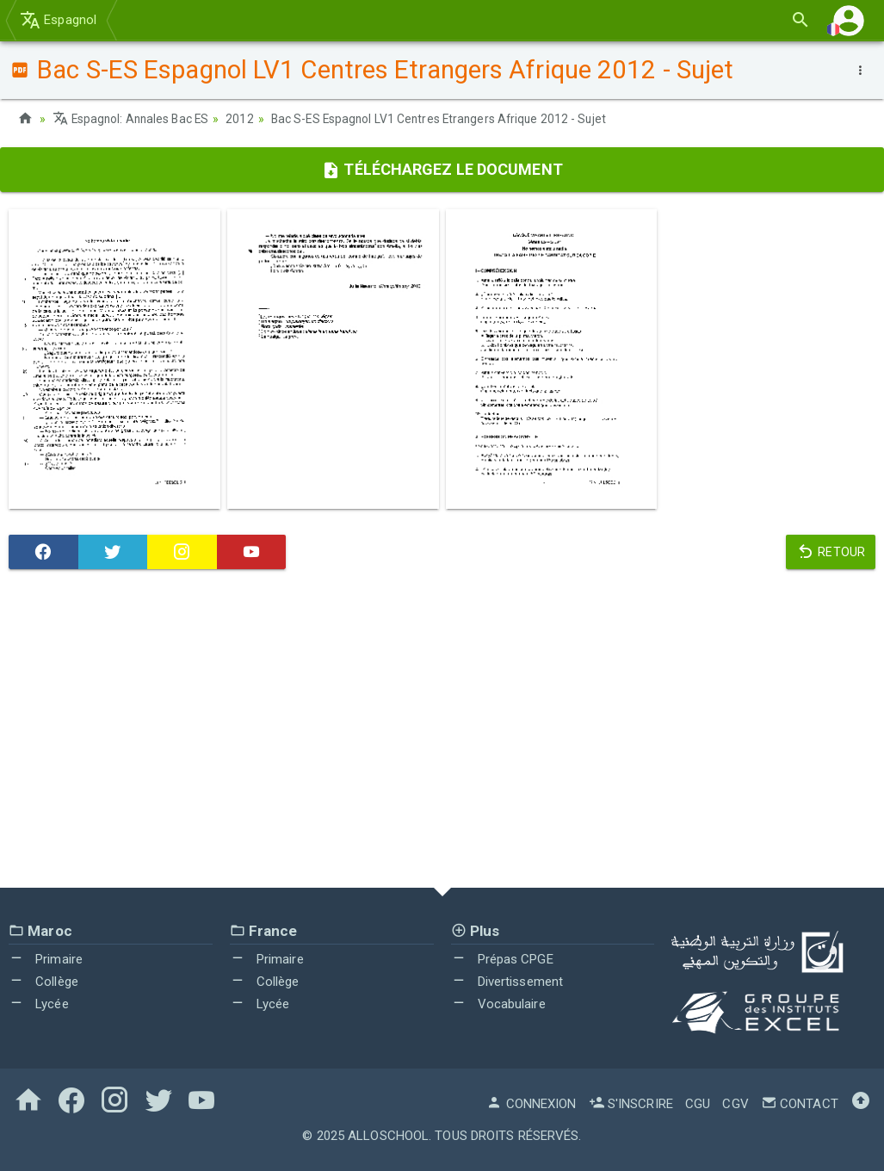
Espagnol (58, 20)
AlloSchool (388, 1135)
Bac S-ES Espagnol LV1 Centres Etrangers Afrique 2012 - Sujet (448, 119)
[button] (848, 20)
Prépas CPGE (502, 959)
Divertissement (507, 980)
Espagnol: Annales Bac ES (133, 119)
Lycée (39, 1003)
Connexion (531, 1103)
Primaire (46, 959)
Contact (799, 1103)
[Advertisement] (442, 731)
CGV (735, 1103)
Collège (43, 980)
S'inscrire (631, 1103)
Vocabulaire (498, 1003)
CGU (697, 1103)
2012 (244, 119)
